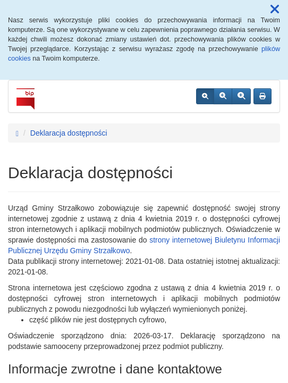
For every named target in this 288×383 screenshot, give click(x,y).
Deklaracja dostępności (68, 133)
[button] (274, 9)
